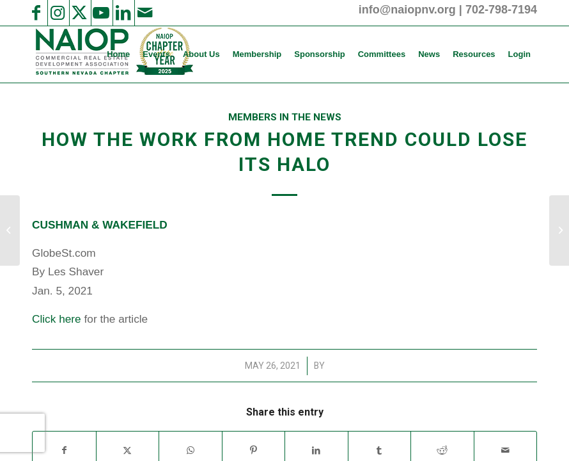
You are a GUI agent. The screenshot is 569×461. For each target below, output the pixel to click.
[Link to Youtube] (101, 13)
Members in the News (284, 117)
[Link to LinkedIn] (122, 13)
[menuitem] (118, 54)
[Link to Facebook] (35, 13)
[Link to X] (79, 13)
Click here (56, 318)
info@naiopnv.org (407, 9)
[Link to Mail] (144, 13)
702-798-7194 (501, 9)
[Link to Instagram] (57, 13)
